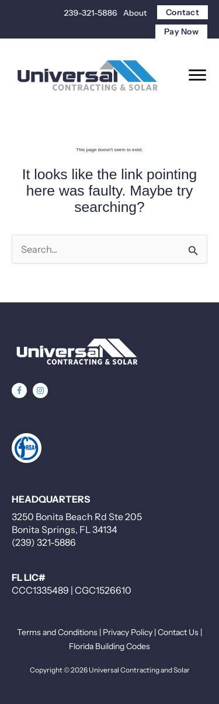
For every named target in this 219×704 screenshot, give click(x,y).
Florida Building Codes (109, 646)
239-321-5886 (90, 13)
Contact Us (178, 632)
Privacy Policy (127, 632)
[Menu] (197, 75)
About (135, 13)
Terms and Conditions (57, 632)
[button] (19, 390)
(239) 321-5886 (44, 542)
